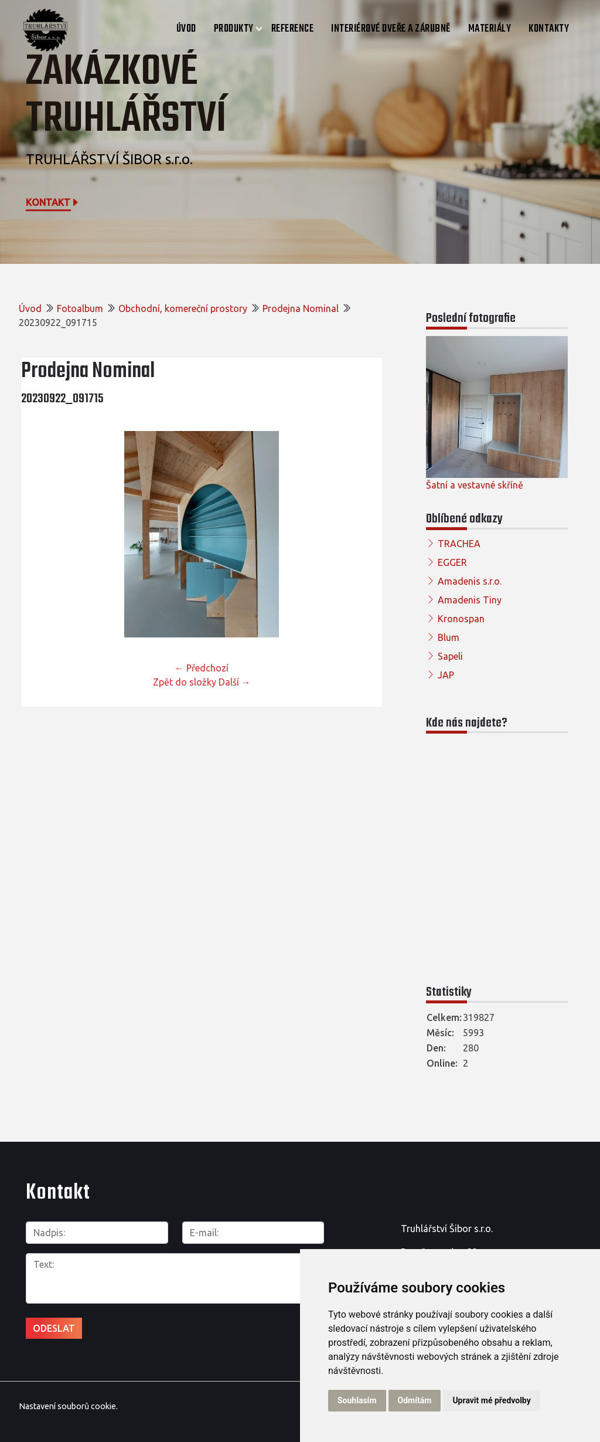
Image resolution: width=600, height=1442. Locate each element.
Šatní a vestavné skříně (474, 485)
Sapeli (450, 656)
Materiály (490, 29)
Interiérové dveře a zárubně (391, 29)
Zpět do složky (184, 682)
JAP (446, 675)
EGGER (452, 562)
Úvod (186, 29)
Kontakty (549, 29)
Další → (235, 682)
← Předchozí (202, 668)
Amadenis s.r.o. (470, 581)
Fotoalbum (80, 308)
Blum (448, 637)
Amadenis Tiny (470, 600)
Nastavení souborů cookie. (68, 1406)
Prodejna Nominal (300, 308)
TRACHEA (459, 543)
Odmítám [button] (415, 1400)
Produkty (234, 29)
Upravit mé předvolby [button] (491, 1400)
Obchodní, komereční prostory (182, 308)
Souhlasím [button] (357, 1400)
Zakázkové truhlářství (126, 96)
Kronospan (461, 618)
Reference (292, 29)
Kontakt (53, 202)
